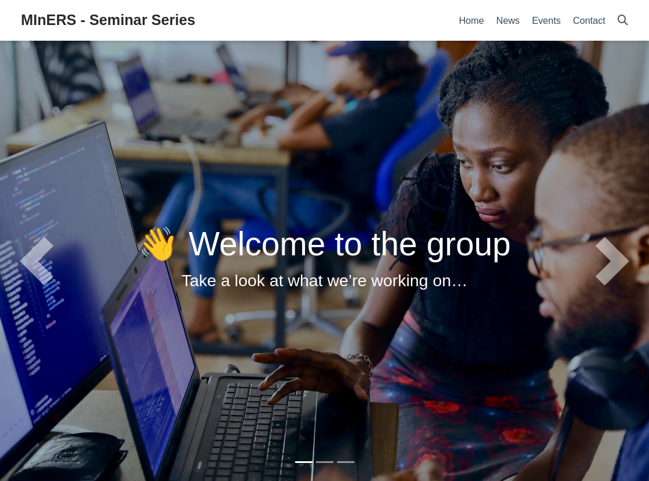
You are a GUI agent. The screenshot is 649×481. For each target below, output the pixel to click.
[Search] (623, 20)
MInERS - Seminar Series (108, 20)
